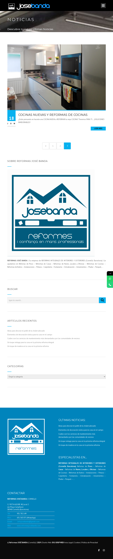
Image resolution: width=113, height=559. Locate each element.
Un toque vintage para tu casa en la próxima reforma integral (30, 342)
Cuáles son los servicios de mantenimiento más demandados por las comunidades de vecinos (43, 338)
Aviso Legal (68, 542)
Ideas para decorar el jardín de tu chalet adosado (26, 331)
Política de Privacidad (90, 542)
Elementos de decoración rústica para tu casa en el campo (29, 334)
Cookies (77, 542)
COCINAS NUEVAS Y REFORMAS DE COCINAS (52, 115)
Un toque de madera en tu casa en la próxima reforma (28, 346)
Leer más (98, 128)
